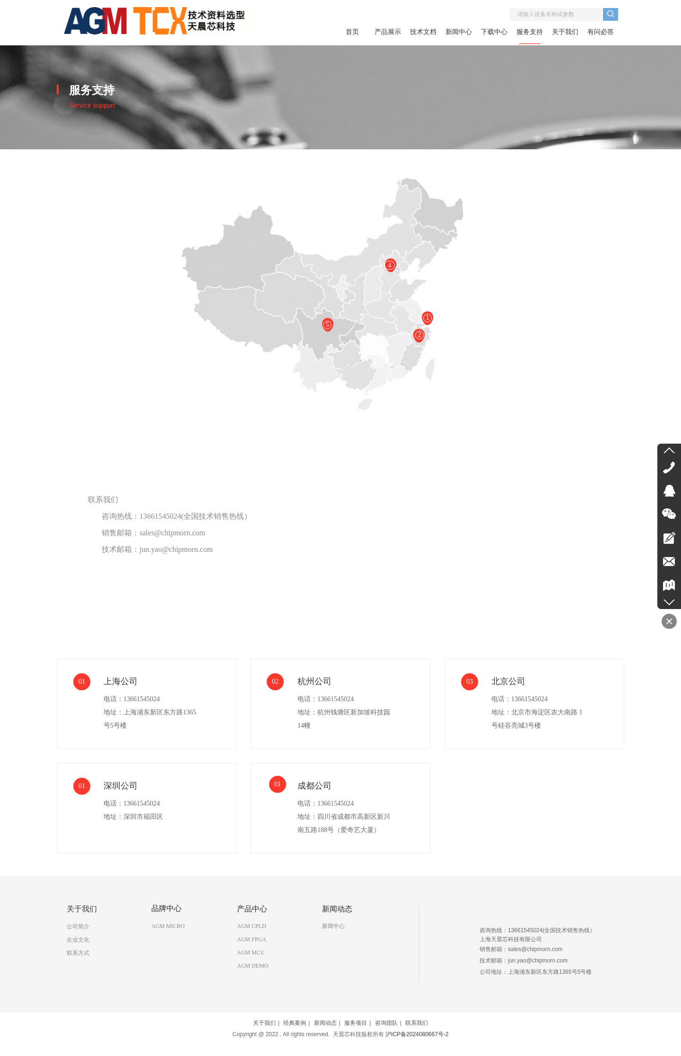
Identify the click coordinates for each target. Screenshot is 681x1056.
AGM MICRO (167, 926)
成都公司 (314, 785)
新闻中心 (333, 926)
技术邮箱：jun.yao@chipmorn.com (157, 549)
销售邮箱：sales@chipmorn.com (153, 533)
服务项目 (355, 1023)
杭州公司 (314, 681)
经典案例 (294, 1023)
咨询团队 (386, 1023)
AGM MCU (250, 952)
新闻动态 (325, 1023)
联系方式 (78, 953)
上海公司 (121, 681)
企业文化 (78, 939)
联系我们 (103, 500)
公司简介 (78, 926)
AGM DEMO (252, 965)
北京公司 (508, 681)
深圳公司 (121, 785)
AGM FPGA (251, 939)
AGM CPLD (251, 926)
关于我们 (264, 1023)
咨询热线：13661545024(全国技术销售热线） (177, 516)
